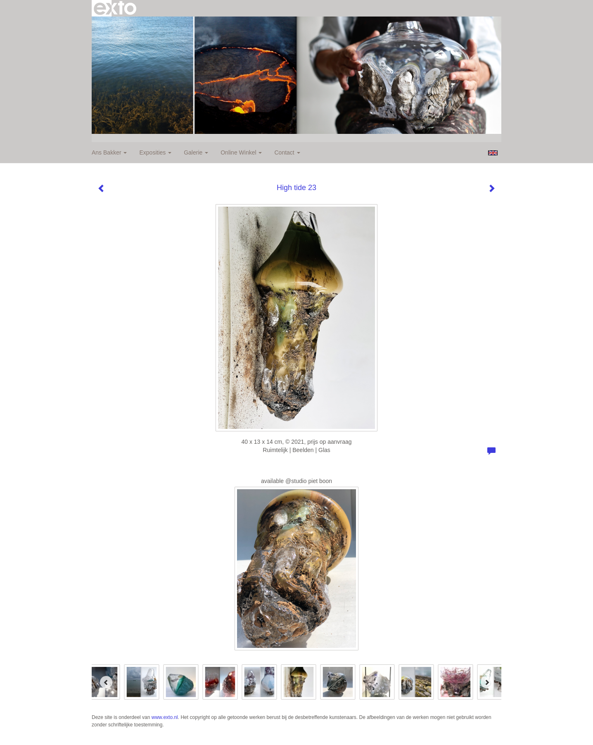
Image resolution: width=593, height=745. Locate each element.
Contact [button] (287, 152)
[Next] (487, 682)
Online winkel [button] (241, 152)
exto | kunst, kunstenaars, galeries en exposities (115, 8)
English (493, 152)
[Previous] (106, 682)
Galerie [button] (196, 152)
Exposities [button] (155, 152)
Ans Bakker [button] (109, 152)
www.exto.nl (165, 717)
